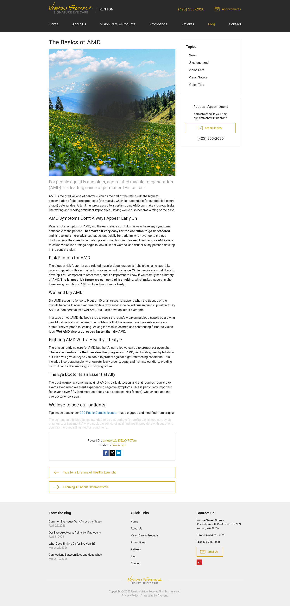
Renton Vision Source (144, 591)
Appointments (228, 9)
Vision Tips (119, 445)
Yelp (199, 562)
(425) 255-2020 (192, 9)
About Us (79, 24)
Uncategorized (199, 63)
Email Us (209, 551)
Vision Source (198, 77)
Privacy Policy (130, 595)
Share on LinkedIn (118, 453)
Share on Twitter (112, 453)
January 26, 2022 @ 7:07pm (120, 440)
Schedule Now (210, 127)
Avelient (163, 595)
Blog (211, 24)
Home (53, 24)
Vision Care (196, 70)
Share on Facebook (106, 453)
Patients (187, 24)
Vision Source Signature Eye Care (145, 579)
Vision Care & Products (118, 24)
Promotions (158, 24)
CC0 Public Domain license (98, 413)
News (193, 55)
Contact (235, 24)
